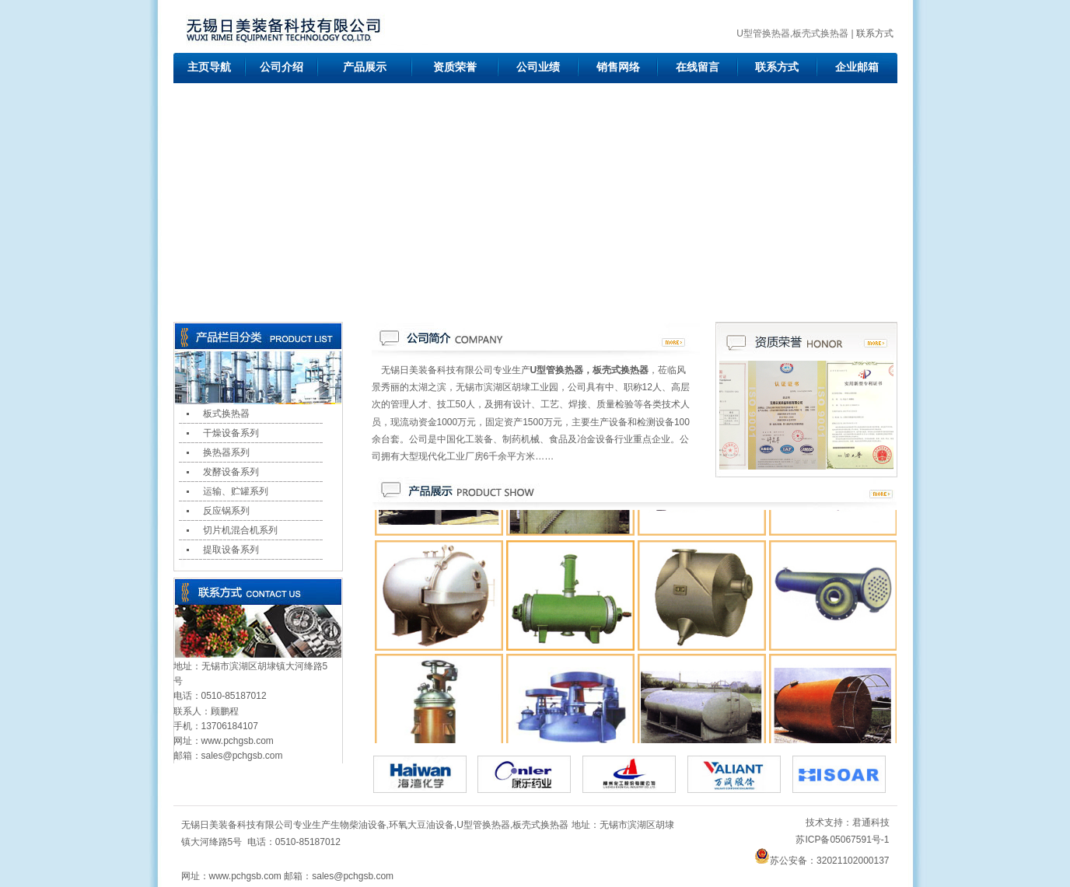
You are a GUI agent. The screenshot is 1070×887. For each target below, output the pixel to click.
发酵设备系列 (231, 471)
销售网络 (618, 67)
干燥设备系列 (231, 433)
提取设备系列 (231, 549)
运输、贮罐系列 (235, 491)
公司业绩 (538, 67)
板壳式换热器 (540, 824)
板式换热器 (226, 413)
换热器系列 (226, 452)
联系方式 (874, 33)
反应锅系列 (226, 510)
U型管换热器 (483, 824)
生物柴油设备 (358, 824)
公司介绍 (281, 67)
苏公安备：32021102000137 (821, 860)
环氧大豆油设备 (421, 824)
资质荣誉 (455, 67)
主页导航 (209, 67)
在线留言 (697, 67)
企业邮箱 (857, 67)
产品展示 (364, 67)
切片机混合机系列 (240, 530)
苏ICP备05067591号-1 (842, 839)
